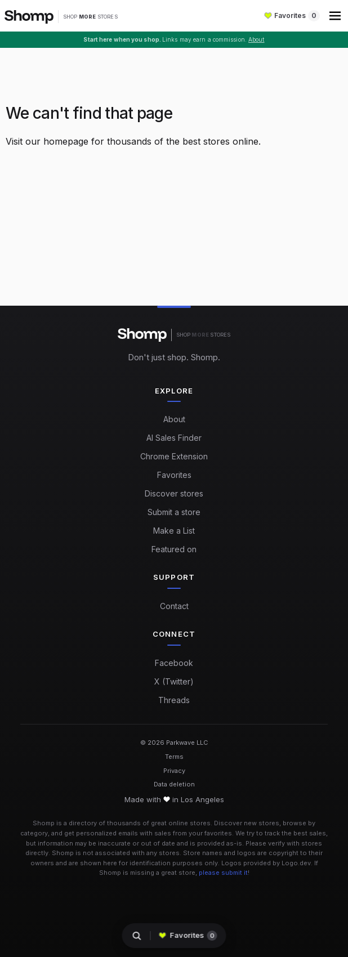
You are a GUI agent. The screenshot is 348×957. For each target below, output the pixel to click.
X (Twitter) (174, 681)
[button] (336, 16)
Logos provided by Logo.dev (266, 863)
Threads (174, 700)
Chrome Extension (174, 456)
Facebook (174, 663)
